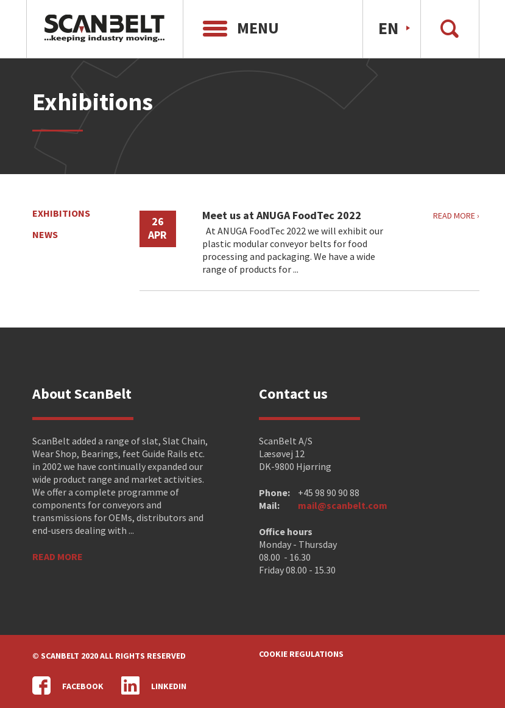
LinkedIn (153, 685)
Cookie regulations (301, 653)
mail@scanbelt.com (342, 505)
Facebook (68, 685)
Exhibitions (61, 213)
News (45, 234)
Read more (57, 556)
